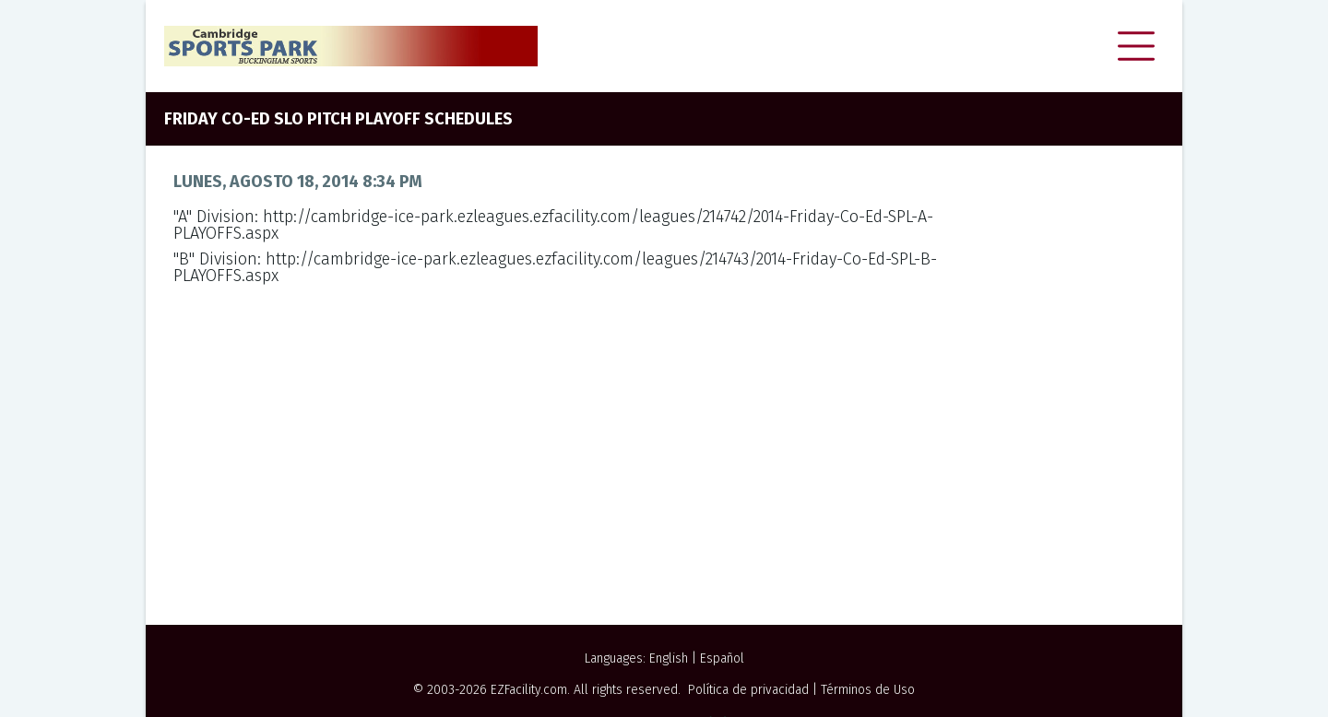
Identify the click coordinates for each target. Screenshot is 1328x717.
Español (722, 658)
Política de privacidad (748, 690)
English (668, 658)
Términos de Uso (868, 690)
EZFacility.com (529, 690)
